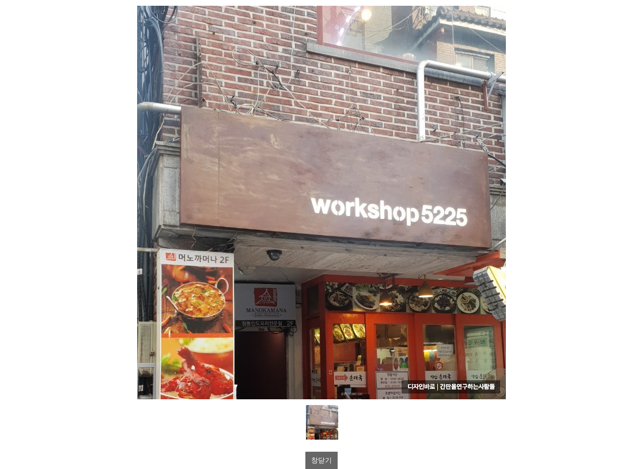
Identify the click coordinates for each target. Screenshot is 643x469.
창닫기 (321, 460)
